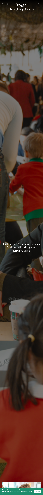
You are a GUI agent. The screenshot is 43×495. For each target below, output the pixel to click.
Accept (38, 491)
